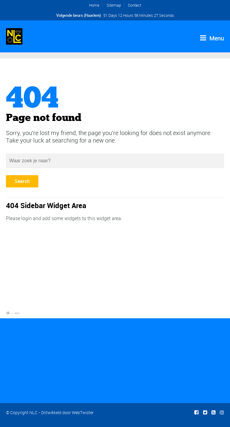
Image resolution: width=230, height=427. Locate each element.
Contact (134, 5)
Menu (212, 38)
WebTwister (83, 412)
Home (94, 5)
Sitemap (114, 5)
